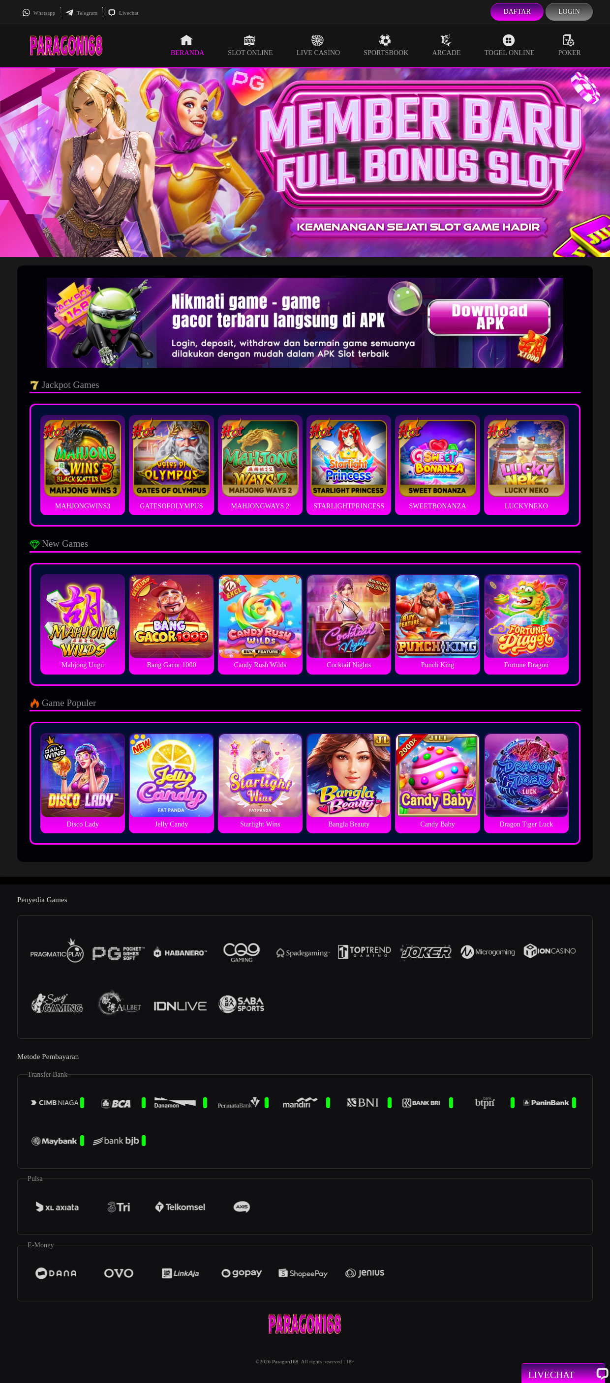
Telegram (81, 13)
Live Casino (318, 45)
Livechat (123, 13)
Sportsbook (386, 45)
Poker (569, 45)
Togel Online (510, 45)
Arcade (446, 45)
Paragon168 (285, 1361)
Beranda (187, 45)
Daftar (517, 11)
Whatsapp (38, 13)
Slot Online (250, 45)
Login (569, 11)
